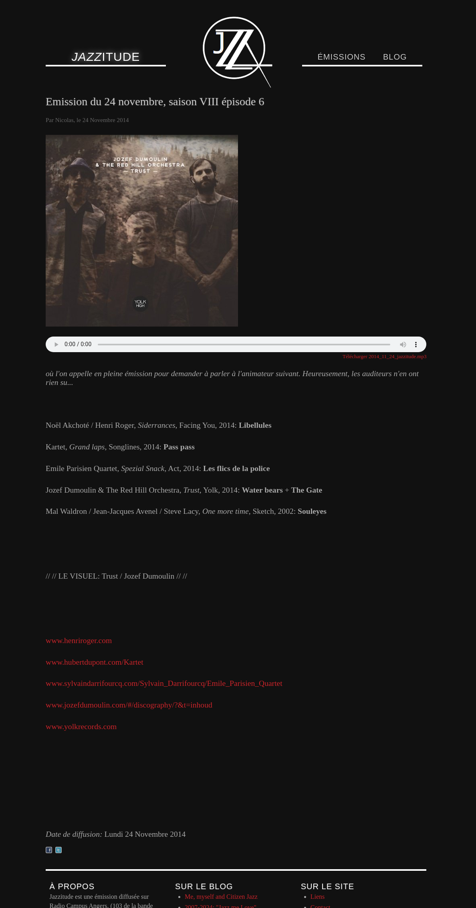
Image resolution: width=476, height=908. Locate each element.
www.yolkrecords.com (81, 726)
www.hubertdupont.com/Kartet (94, 662)
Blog (395, 56)
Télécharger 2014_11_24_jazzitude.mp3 (384, 356)
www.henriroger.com (79, 640)
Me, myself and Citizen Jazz (221, 896)
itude (106, 56)
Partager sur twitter (58, 850)
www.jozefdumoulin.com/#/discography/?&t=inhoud (129, 705)
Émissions (341, 56)
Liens (318, 896)
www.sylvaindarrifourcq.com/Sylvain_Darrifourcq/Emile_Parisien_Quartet (164, 683)
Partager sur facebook (49, 850)
